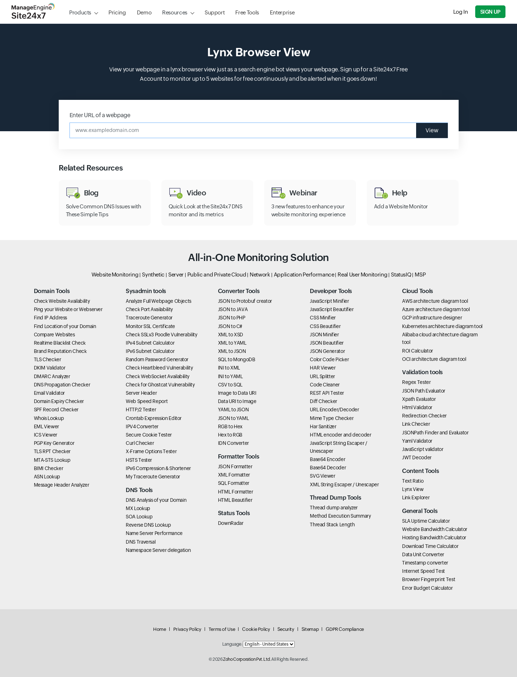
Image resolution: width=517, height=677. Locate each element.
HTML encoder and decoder (340, 435)
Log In (460, 12)
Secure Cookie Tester (149, 435)
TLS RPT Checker (52, 451)
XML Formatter (234, 475)
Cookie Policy (256, 629)
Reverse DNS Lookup (148, 525)
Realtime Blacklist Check (60, 343)
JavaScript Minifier (329, 301)
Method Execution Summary (340, 516)
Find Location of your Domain (65, 326)
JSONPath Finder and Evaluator (435, 432)
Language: (232, 644)
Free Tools (247, 12)
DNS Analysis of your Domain (156, 500)
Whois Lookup (49, 418)
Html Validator (417, 407)
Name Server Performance (154, 533)
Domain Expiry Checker (59, 401)
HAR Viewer (322, 368)
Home (159, 629)
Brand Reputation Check (60, 351)
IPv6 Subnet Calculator (150, 351)
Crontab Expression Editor (154, 418)
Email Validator (49, 393)
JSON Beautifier (327, 343)
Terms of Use (222, 629)
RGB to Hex (230, 426)
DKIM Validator (50, 368)
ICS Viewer (45, 435)
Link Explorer (415, 497)
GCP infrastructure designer (432, 317)
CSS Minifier (323, 317)
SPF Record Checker (56, 409)
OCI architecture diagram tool (434, 359)
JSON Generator (327, 351)
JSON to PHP (231, 317)
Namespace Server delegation (158, 550)
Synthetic (153, 274)
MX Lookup (138, 508)
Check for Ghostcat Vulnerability (160, 385)
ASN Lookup (47, 476)
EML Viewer (46, 426)
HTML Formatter (235, 492)
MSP (420, 274)
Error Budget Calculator (427, 588)
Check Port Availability (149, 309)
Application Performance (304, 274)
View (431, 130)
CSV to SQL (230, 385)
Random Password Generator (157, 359)
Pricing (117, 12)
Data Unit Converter (423, 554)
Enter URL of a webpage (100, 115)
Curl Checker (140, 443)
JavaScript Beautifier (331, 309)
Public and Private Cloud (216, 274)
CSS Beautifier (325, 326)
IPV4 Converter (142, 426)
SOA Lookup (139, 516)
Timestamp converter (425, 563)
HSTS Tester (139, 460)
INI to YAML (230, 376)
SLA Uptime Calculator (426, 521)
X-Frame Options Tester (151, 451)
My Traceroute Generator (153, 476)
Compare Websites (54, 334)
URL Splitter (322, 376)
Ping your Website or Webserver (68, 309)
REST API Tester (327, 393)
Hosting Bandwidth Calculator (434, 537)
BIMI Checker (48, 468)
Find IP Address (50, 317)
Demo (144, 12)
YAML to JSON (233, 409)
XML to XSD (230, 334)
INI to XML (229, 368)
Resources (174, 12)
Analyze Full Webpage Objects (158, 301)
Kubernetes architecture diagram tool (442, 326)
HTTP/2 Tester (141, 409)
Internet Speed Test (423, 571)
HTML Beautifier (235, 500)
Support (214, 12)
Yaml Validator (417, 441)
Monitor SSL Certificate (150, 326)
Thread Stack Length (332, 524)
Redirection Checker (424, 416)
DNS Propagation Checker (62, 385)
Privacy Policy (187, 629)
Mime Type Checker (331, 418)
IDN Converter (233, 443)
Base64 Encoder (327, 459)
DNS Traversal (140, 542)
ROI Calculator (417, 351)
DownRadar (231, 523)
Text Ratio (412, 481)
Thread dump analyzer (334, 507)
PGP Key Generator (54, 443)
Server (176, 274)
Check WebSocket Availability (158, 376)
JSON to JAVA (233, 309)
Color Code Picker (329, 359)
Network (260, 274)
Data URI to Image (237, 401)
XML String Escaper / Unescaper (344, 484)
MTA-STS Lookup (52, 460)
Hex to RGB (230, 435)
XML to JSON (232, 351)
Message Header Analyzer (61, 485)
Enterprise (282, 12)
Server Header (141, 393)
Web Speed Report (147, 401)
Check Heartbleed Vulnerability (159, 368)
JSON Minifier (324, 334)
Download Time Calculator (430, 546)
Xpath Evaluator (419, 399)
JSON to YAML (233, 418)
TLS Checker (47, 359)
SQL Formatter (233, 483)
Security (285, 629)
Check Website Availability (62, 301)
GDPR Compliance (345, 629)
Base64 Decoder (328, 467)
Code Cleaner (325, 385)
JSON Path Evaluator (423, 391)
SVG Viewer (322, 476)
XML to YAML (232, 343)
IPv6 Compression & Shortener (158, 468)
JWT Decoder (417, 457)
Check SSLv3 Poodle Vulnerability (161, 334)
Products (80, 12)
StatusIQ (401, 274)
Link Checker (416, 424)
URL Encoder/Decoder (334, 409)
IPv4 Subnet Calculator (150, 343)
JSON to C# (230, 326)
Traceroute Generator (149, 317)
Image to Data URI (237, 393)
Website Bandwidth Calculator (434, 529)
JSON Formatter (235, 466)
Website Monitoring (115, 274)
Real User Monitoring (362, 274)
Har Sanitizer (323, 426)
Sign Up (490, 12)
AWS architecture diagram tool (435, 301)
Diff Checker (323, 401)
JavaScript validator (423, 449)
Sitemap (310, 629)
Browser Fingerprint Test (428, 579)
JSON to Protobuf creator (245, 301)
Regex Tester (416, 382)
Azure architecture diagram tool (436, 309)
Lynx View (413, 489)
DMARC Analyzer (52, 376)
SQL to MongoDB (236, 359)
